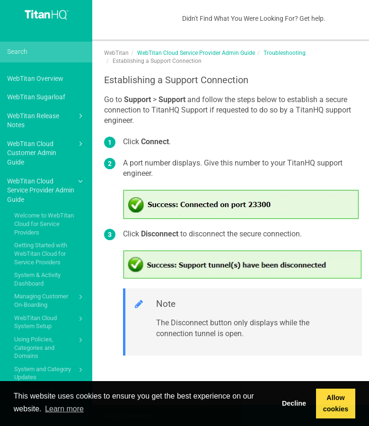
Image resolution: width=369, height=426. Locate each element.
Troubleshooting (285, 53)
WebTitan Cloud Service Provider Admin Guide (46, 189)
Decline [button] (294, 403)
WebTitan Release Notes (46, 120)
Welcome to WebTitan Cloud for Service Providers (44, 223)
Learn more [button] (64, 409)
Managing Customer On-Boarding (50, 300)
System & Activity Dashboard (37, 279)
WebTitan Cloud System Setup (50, 321)
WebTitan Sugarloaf (36, 97)
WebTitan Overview (35, 78)
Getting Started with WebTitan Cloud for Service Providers (40, 253)
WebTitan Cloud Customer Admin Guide (46, 152)
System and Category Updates (50, 373)
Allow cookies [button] (336, 403)
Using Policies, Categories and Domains (50, 347)
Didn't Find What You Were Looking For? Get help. (253, 18)
